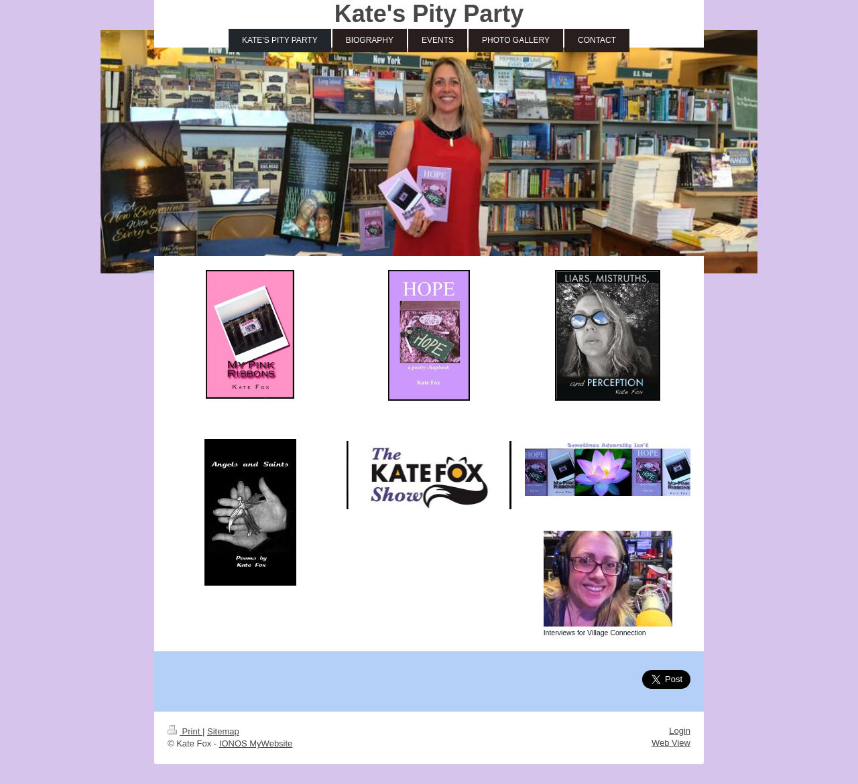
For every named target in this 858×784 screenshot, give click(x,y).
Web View (671, 743)
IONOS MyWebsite (256, 743)
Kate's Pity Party (429, 13)
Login (679, 731)
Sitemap (223, 731)
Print (185, 731)
